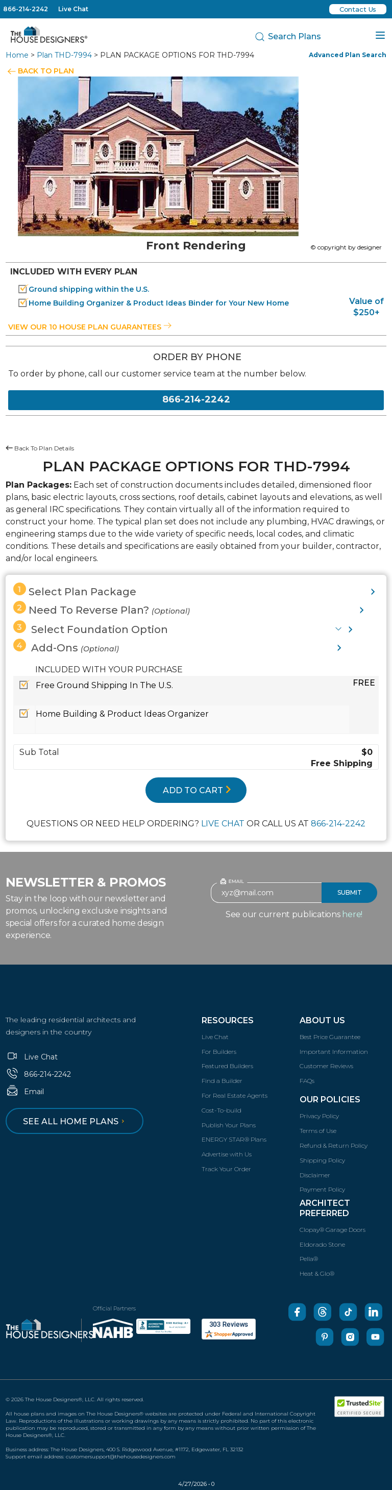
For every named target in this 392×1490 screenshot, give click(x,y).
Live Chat (73, 9)
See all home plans (75, 1121)
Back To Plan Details (40, 448)
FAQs (307, 1080)
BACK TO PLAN (46, 70)
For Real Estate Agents (234, 1095)
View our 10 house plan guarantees (90, 327)
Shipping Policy (322, 1160)
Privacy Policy (319, 1116)
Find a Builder (222, 1080)
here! (352, 914)
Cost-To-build (221, 1110)
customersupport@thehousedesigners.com (121, 1456)
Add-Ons (66, 646)
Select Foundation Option (90, 628)
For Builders (219, 1051)
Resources (228, 1020)
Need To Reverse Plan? (101, 608)
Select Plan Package (74, 590)
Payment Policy (322, 1189)
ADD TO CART (197, 790)
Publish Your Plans (229, 1125)
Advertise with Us (227, 1154)
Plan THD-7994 (64, 55)
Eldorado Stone (322, 1244)
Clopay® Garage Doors (332, 1229)
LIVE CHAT (222, 823)
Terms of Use (318, 1130)
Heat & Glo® (317, 1273)
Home (17, 55)
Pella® (309, 1258)
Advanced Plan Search (347, 55)
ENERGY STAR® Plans (234, 1139)
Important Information (334, 1051)
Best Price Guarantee (330, 1037)
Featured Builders (227, 1066)
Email (25, 1091)
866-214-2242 (25, 9)
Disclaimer (315, 1175)
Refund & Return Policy (334, 1145)
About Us (322, 1020)
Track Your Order (226, 1169)
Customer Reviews (326, 1066)
